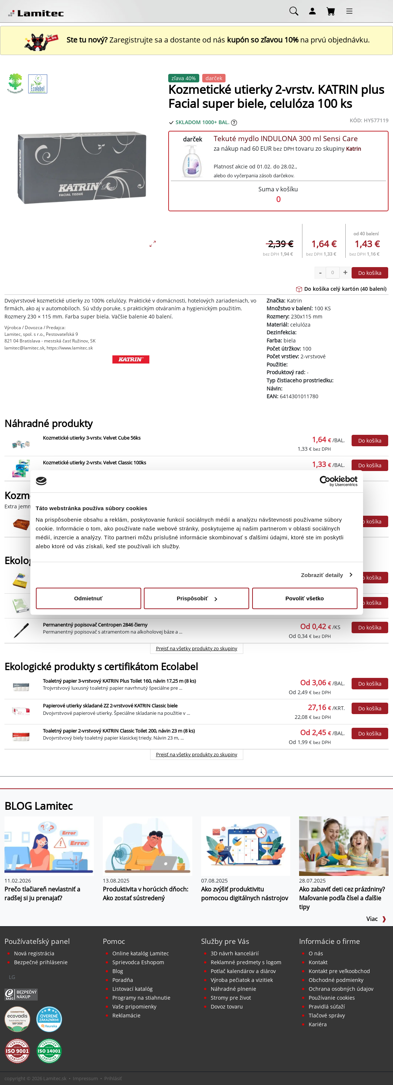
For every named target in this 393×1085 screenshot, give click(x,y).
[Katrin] (131, 373)
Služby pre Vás (225, 941)
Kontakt (318, 962)
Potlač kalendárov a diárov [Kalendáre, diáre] (243, 971)
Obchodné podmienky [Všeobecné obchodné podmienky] (336, 979)
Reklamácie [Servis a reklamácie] (126, 1015)
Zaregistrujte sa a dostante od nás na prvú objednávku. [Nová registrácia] (197, 40)
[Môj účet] (312, 10)
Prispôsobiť (197, 598)
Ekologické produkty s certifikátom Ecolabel (101, 666)
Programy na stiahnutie (141, 997)
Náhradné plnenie (233, 988)
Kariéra (318, 1024)
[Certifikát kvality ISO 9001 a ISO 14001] (17, 1050)
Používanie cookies (332, 997)
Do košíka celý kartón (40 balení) (341, 288)
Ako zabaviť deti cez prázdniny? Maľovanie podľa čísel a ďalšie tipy (342, 898)
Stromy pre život (231, 997)
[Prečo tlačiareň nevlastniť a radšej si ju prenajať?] (49, 846)
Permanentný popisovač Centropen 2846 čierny (95, 624)
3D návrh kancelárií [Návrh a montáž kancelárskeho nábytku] (235, 953)
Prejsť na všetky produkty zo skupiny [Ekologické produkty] (196, 648)
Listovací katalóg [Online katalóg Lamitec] (132, 988)
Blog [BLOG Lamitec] (117, 971)
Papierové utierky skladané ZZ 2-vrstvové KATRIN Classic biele (110, 705)
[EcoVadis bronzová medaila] (17, 1018)
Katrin (353, 148)
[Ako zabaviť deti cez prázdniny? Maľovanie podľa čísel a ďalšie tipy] (344, 846)
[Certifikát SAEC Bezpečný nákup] (21, 994)
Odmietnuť (88, 598)
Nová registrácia (34, 953)
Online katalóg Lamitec (140, 953)
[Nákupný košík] (331, 10)
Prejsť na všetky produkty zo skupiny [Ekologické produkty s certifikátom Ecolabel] (196, 754)
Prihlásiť (113, 1078)
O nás (316, 953)
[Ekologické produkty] (15, 83)
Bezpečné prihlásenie (41, 962)
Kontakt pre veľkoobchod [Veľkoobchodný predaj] (339, 971)
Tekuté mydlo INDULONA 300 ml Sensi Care (286, 138)
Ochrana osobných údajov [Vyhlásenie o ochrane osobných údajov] (341, 988)
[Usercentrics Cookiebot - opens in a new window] (325, 481)
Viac (376, 919)
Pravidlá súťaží (327, 1006)
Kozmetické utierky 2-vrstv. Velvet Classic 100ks (94, 462)
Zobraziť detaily (322, 574)
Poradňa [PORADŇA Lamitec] (122, 979)
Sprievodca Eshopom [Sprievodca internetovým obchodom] (138, 962)
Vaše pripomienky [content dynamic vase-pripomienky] (134, 1006)
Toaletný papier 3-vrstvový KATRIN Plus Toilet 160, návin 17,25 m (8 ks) (119, 681)
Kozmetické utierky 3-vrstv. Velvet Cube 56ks (91, 437)
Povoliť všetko (304, 598)
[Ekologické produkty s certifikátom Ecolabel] (38, 83)
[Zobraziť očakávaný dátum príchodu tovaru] (234, 122)
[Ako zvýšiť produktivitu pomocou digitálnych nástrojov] (246, 846)
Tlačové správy (327, 1015)
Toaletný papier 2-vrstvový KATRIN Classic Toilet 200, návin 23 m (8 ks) (119, 730)
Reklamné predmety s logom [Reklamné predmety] (246, 962)
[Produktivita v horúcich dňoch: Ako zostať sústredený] (147, 846)
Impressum (85, 1078)
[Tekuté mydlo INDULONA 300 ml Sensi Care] (192, 161)
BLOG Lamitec (38, 806)
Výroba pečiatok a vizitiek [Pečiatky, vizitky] (242, 979)
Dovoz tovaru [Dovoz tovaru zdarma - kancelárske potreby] (227, 1006)
